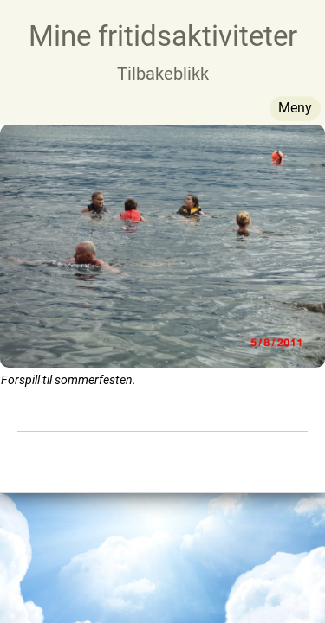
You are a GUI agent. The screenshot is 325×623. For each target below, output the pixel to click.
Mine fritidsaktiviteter (163, 36)
